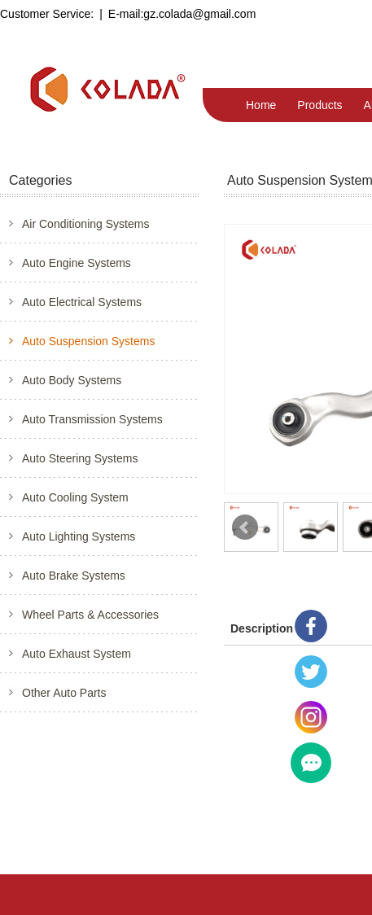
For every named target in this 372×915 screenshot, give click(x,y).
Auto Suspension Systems (88, 341)
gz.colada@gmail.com (199, 13)
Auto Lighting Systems (78, 536)
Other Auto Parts (64, 692)
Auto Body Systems (71, 380)
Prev (245, 527)
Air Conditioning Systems (85, 223)
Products (319, 105)
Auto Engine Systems (76, 262)
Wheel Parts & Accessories (90, 614)
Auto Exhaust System (76, 653)
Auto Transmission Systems (92, 419)
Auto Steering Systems (80, 458)
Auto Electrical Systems (82, 302)
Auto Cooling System (75, 497)
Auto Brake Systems (73, 575)
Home (261, 105)
